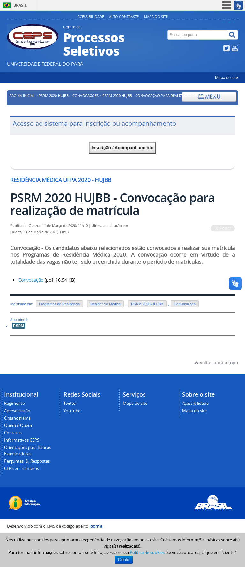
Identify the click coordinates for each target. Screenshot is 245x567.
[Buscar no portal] (197, 35)
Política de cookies (147, 552)
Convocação (30, 280)
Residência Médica (105, 304)
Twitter (70, 403)
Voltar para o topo (216, 362)
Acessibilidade (91, 16)
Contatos (13, 432)
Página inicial (22, 96)
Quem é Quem (18, 425)
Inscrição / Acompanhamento (123, 147)
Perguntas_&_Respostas (27, 461)
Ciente (123, 559)
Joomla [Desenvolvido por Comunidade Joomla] (95, 526)
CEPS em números (21, 468)
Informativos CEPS (21, 440)
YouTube (71, 410)
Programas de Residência (59, 304)
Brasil (20, 5)
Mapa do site (156, 16)
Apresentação (17, 410)
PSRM (18, 325)
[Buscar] (232, 35)
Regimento (14, 403)
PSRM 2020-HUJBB (54, 96)
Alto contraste (124, 16)
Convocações (85, 96)
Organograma (17, 418)
